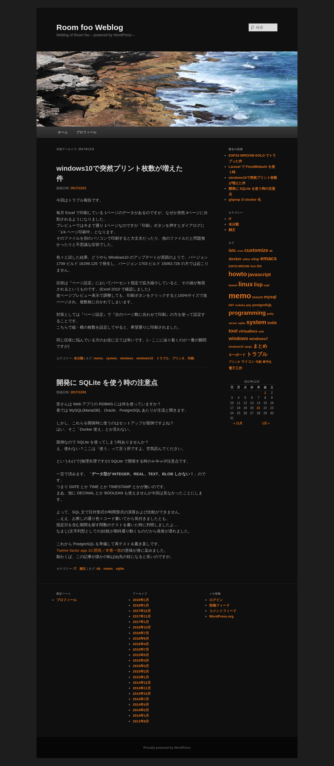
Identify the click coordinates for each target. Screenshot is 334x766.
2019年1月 (141, 600)
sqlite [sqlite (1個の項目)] (241, 323)
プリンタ (178, 358)
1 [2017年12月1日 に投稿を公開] (265, 393)
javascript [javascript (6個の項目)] (259, 274)
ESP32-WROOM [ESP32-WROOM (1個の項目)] (239, 266)
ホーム (63, 132)
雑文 (83, 569)
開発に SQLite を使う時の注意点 (107, 383)
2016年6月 (141, 638)
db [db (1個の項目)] (271, 250)
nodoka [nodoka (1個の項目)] (240, 305)
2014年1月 (141, 715)
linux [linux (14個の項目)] (245, 284)
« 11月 (237, 423)
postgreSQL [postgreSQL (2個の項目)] (262, 305)
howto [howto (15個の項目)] (238, 273)
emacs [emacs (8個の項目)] (268, 258)
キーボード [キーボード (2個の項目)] (237, 355)
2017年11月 (142, 616)
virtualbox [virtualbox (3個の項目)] (248, 331)
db (98, 569)
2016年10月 (142, 627)
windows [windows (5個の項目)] (238, 338)
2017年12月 (142, 611)
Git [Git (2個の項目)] (259, 266)
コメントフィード (222, 611)
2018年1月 (141, 605)
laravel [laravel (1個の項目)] (233, 285)
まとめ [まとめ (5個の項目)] (260, 346)
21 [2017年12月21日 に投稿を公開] (258, 408)
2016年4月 (141, 644)
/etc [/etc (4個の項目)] (232, 250)
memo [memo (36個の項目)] (240, 295)
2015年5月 (141, 655)
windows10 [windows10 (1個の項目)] (236, 346)
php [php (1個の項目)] (248, 305)
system (111, 358)
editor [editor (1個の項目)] (246, 259)
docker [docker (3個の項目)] (235, 259)
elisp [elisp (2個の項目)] (255, 259)
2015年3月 (141, 666)
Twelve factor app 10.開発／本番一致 (88, 550)
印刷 (191, 358)
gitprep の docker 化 (245, 199)
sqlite (120, 569)
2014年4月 (141, 704)
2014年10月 (142, 694)
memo (98, 358)
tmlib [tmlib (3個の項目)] (272, 322)
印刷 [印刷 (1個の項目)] (258, 361)
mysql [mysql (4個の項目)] (270, 296)
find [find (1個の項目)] (253, 266)
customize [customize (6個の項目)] (256, 250)
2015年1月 (141, 677)
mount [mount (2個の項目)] (257, 297)
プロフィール (86, 132)
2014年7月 (141, 699)
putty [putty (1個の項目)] (270, 313)
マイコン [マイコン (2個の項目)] (248, 362)
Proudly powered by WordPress (166, 748)
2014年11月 (142, 688)
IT (75, 569)
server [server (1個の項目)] (233, 323)
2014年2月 (141, 710)
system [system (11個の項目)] (256, 322)
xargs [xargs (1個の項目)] (248, 346)
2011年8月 (141, 721)
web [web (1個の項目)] (261, 331)
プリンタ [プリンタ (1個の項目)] (234, 361)
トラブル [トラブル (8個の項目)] (257, 354)
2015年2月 (141, 671)
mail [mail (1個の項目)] (266, 285)
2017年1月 (141, 622)
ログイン (216, 600)
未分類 (78, 358)
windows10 (144, 358)
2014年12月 (142, 683)
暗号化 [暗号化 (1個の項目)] (267, 361)
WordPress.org (221, 616)
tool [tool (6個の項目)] (233, 331)
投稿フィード (219, 605)
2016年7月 (141, 633)
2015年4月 (141, 660)
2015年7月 (141, 649)
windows (126, 358)
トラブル (162, 358)
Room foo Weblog (89, 27)
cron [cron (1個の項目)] (240, 250)
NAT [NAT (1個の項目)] (231, 305)
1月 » (266, 423)
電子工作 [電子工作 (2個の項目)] (235, 368)
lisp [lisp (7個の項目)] (258, 284)
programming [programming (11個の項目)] (247, 313)
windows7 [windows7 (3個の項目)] (258, 338)
